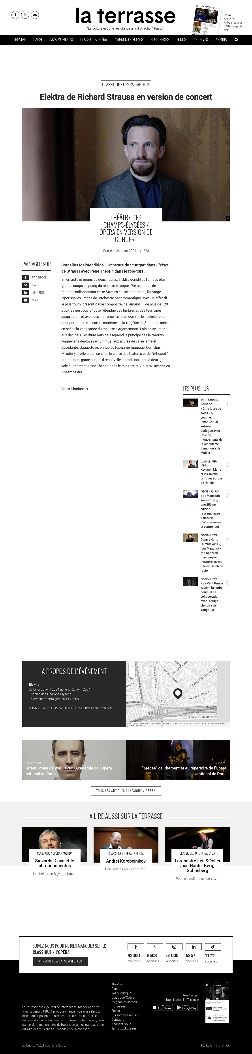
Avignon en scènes (129, 40)
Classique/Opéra (93, 40)
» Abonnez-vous (233, 22)
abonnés (136, 953)
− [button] (132, 673)
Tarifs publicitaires (123, 1028)
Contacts (117, 1019)
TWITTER (33, 285)
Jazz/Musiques (61, 40)
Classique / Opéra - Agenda (126, 85)
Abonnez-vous (121, 1024)
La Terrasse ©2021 (33, 1045)
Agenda (221, 40)
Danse (38, 40)
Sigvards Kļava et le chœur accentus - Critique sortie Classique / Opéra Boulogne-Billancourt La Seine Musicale (53, 834)
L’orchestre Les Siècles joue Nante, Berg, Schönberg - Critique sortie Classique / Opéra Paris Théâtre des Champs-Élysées (195, 834)
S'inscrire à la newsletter (60, 961)
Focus (181, 40)
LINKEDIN (33, 292)
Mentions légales (56, 1045)
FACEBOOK (34, 277)
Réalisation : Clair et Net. (215, 1045)
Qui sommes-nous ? (124, 1015)
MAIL (30, 300)
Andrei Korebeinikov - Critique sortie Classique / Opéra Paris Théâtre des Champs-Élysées (120, 834)
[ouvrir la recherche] (236, 40)
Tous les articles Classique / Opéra (126, 791)
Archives (201, 40)
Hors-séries (159, 40)
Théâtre (19, 40)
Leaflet (129, 723)
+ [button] (132, 666)
